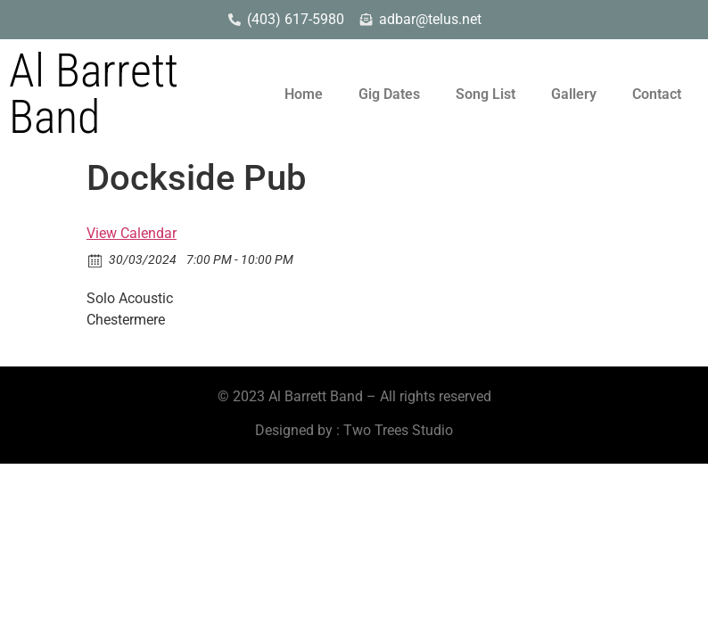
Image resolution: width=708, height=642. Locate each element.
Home (303, 94)
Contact (656, 94)
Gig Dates (389, 94)
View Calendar (131, 233)
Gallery (574, 94)
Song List (485, 94)
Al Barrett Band (93, 94)
